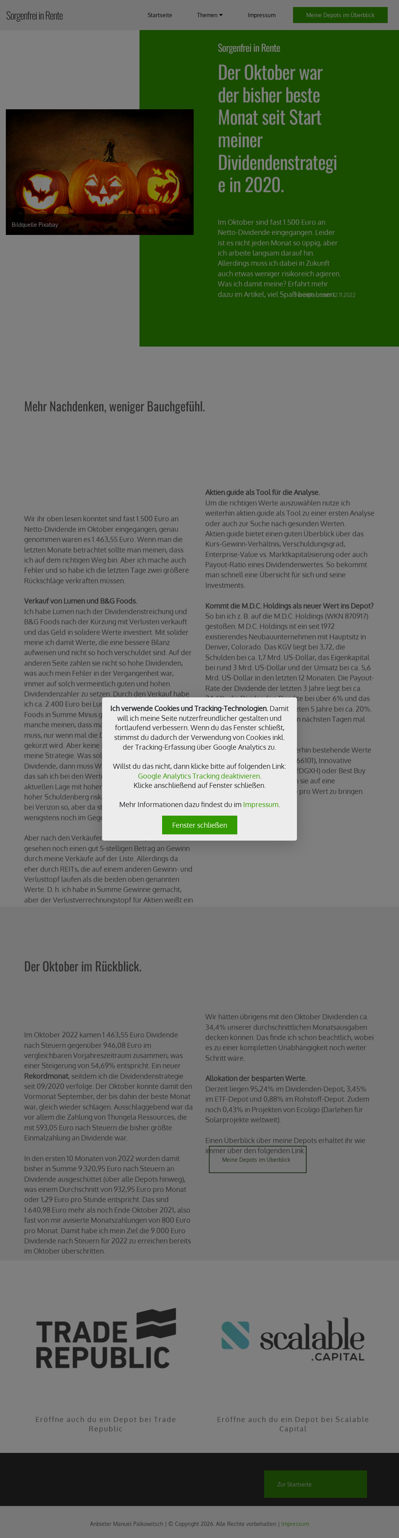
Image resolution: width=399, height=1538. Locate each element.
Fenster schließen (199, 825)
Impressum (261, 804)
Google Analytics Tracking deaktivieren (199, 776)
